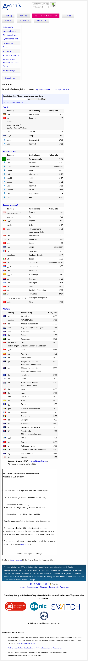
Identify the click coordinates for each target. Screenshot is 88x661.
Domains (23, 16)
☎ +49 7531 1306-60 (38, 584)
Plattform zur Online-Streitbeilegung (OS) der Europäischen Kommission (35, 648)
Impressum (41, 20)
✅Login (53, 5)
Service (68, 16)
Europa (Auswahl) (10, 205)
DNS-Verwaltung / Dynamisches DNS (10, 37)
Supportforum (32, 587)
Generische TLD (47, 89)
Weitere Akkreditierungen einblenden (45, 623)
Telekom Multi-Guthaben (46, 16)
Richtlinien (7, 51)
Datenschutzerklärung (27, 643)
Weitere (66, 89)
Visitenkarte (8, 27)
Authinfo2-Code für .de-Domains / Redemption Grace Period (11, 60)
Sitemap (43, 587)
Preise (5, 47)
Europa (58, 89)
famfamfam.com (16, 560)
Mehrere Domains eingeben (13, 102)
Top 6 (38, 89)
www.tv (23, 544)
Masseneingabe (9, 31)
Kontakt (8, 20)
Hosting (8, 16)
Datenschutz (53, 587)
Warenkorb (24, 20)
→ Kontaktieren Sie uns (37, 461)
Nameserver (8, 43)
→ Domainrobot (10, 78)
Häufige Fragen (9, 70)
